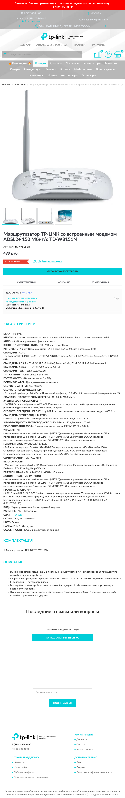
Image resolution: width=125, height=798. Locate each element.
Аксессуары (89, 75)
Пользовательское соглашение (31, 778)
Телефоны (111, 63)
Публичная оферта (24, 772)
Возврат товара (84, 749)
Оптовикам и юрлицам (52, 45)
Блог (79, 762)
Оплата (80, 744)
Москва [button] (27, 293)
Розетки (65, 69)
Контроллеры (69, 75)
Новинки (80, 45)
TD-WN (18, 515)
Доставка (81, 739)
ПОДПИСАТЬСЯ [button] (62, 703)
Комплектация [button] (100, 282)
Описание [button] (64, 282)
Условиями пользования (59, 713)
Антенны (50, 69)
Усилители (72, 63)
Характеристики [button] (26, 282)
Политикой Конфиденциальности (79, 710)
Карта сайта (20, 767)
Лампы (52, 75)
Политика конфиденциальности (94, 772)
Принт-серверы (105, 69)
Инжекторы (37, 75)
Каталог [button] (25, 45)
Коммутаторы (92, 63)
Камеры (15, 69)
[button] (31, 21)
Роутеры (40, 63)
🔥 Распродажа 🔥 (19, 63)
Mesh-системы (83, 69)
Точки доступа (32, 69)
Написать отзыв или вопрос (62, 638)
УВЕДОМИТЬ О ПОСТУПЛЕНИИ (62, 271)
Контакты (98, 45)
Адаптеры (56, 63)
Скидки (80, 767)
